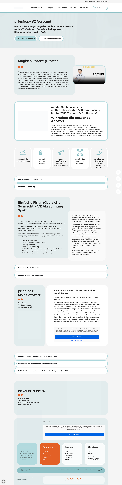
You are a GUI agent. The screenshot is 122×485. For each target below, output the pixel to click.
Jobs (44, 459)
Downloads (62, 8)
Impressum (85, 469)
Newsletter (92, 1)
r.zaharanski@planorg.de (30, 402)
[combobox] (100, 8)
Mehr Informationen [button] (77, 340)
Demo (86, 1)
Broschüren (69, 453)
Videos (67, 459)
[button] (3, 481)
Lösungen (50, 8)
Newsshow (68, 457)
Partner (45, 457)
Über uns (83, 8)
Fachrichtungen (35, 8)
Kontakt (99, 1)
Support (105, 1)
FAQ (44, 453)
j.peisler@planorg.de (25, 307)
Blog (73, 8)
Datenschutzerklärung (95, 469)
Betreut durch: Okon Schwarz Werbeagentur (69, 469)
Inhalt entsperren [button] (77, 336)
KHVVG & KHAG (47, 455)
